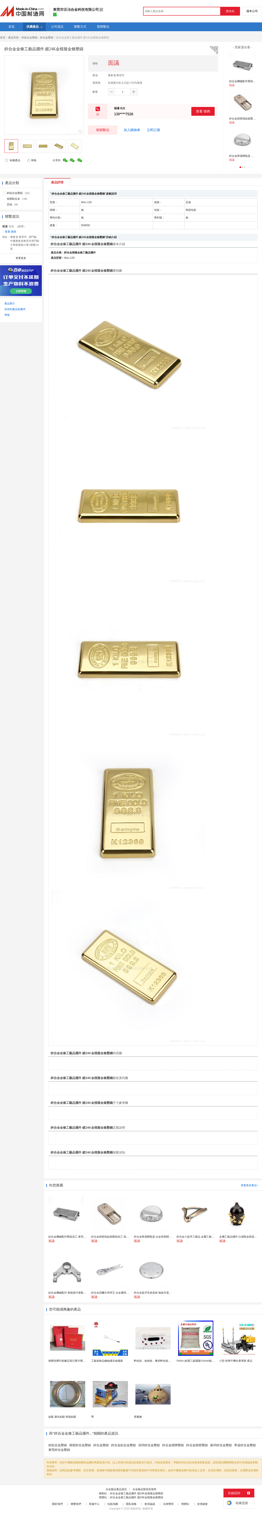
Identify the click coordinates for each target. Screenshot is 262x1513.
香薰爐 (138, 1416)
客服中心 (94, 1504)
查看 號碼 (203, 111)
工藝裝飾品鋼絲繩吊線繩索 (107, 1360)
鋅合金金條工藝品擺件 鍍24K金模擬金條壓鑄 (136, 1493)
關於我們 (57, 1504)
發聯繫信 (102, 130)
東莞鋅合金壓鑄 (59, 1450)
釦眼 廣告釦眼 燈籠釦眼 (62, 1416)
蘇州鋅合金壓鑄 (221, 1445)
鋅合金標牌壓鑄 (173, 1445)
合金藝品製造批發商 (144, 1489)
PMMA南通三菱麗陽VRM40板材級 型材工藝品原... (206, 1360)
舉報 (31, 160)
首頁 (2, 37)
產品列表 (13, 37)
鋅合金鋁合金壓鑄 (123, 1445)
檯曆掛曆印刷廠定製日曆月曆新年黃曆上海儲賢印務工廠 (81, 1360)
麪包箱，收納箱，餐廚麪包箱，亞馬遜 (156, 1360)
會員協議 (149, 1504)
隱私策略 (131, 1504)
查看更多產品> (249, 1185)
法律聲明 (168, 1504)
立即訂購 (153, 130)
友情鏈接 (202, 1504)
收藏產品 (12, 160)
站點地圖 (112, 1504)
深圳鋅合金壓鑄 (149, 1445)
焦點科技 (135, 1508)
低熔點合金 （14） (18, 198)
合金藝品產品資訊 (116, 1489)
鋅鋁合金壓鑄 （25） (19, 193)
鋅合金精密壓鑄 (197, 1445)
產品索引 (9, 303)
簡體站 (185, 1504)
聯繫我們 (76, 1504)
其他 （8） (13, 204)
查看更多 (21, 258)
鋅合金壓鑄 (46, 37)
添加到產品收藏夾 (15, 309)
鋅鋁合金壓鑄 (29, 37)
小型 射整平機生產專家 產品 (235, 1360)
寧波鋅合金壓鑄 (245, 1445)
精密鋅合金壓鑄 (80, 1445)
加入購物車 (132, 130)
